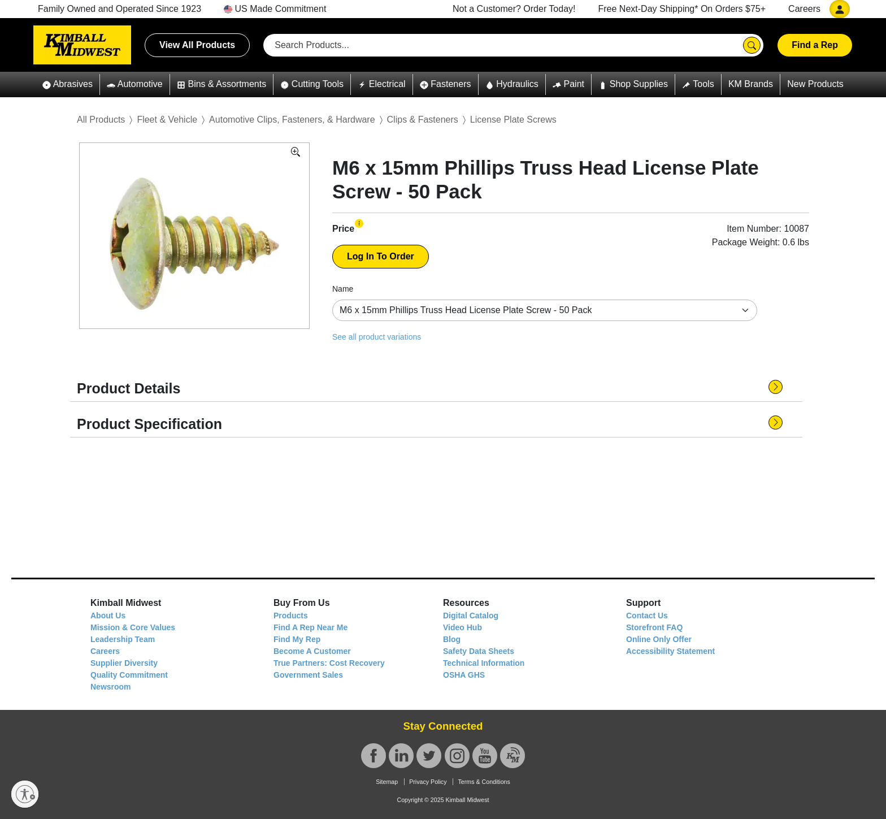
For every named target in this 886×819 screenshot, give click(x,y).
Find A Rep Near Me (310, 627)
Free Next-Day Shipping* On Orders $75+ (682, 9)
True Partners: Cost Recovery (329, 663)
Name (342, 288)
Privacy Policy (427, 781)
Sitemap (387, 781)
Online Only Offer (659, 639)
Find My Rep (296, 639)
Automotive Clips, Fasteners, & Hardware (292, 119)
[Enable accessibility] (24, 794)
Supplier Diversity (124, 663)
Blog (452, 639)
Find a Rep (815, 45)
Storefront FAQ (654, 627)
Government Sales (308, 674)
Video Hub (462, 627)
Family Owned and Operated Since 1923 (119, 9)
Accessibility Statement (670, 651)
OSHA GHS (464, 674)
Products (290, 615)
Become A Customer (312, 651)
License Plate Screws (513, 119)
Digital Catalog (470, 615)
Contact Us (647, 615)
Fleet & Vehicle (167, 119)
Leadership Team (122, 639)
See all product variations (376, 336)
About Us (107, 615)
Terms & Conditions (484, 781)
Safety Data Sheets (478, 651)
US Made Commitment (275, 9)
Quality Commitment (129, 674)
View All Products (197, 45)
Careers (804, 9)
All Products (101, 119)
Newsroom (110, 686)
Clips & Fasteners (422, 119)
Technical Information (483, 663)
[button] (67, 84)
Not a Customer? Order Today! (514, 9)
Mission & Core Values (132, 627)
